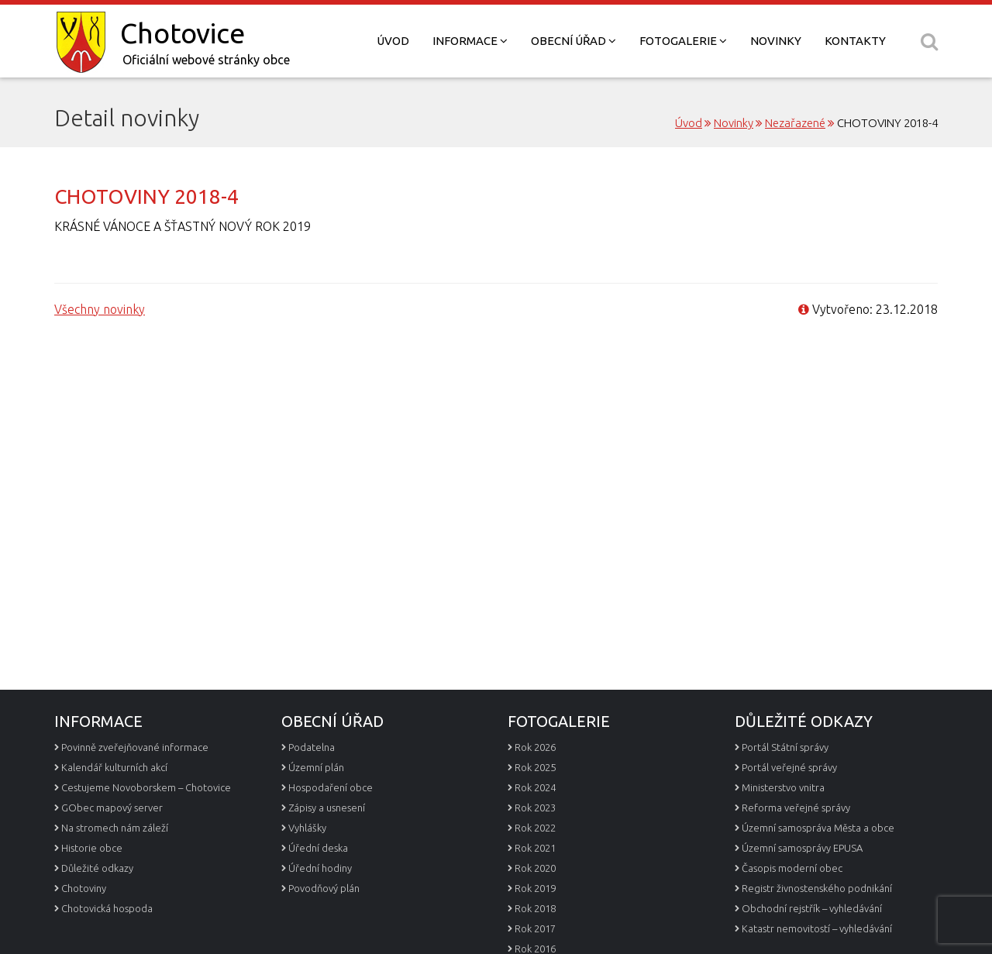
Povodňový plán (324, 888)
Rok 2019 (535, 888)
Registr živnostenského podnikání (817, 888)
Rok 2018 (535, 908)
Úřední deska (318, 847)
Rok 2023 (535, 807)
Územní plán (316, 767)
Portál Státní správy (785, 747)
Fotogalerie (683, 40)
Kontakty (855, 40)
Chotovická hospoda (107, 908)
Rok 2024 (535, 787)
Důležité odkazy (97, 868)
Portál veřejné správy (789, 767)
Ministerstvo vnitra (783, 787)
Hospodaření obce (330, 787)
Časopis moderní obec (792, 868)
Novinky (775, 40)
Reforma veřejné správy (796, 807)
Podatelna (311, 747)
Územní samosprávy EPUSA (802, 847)
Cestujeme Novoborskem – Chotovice (146, 787)
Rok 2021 (535, 847)
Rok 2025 (535, 767)
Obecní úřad (573, 40)
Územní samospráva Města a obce (818, 827)
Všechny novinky (99, 309)
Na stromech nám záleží (114, 827)
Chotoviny (83, 888)
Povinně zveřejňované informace (134, 747)
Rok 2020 (535, 868)
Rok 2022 (535, 827)
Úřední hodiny (320, 868)
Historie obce (91, 847)
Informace (470, 40)
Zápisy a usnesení (326, 807)
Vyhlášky (307, 827)
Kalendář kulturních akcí (114, 767)
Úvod (393, 40)
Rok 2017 (535, 928)
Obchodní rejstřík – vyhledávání (812, 908)
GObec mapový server (112, 807)
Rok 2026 (535, 747)
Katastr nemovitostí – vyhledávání (817, 928)
